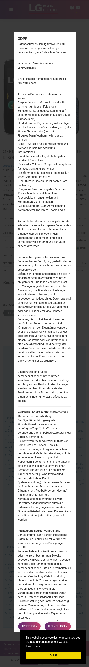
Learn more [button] (33, 646)
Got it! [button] (53, 655)
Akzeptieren (29, 626)
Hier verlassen (57, 626)
